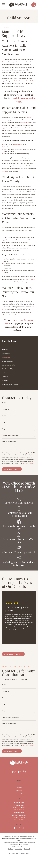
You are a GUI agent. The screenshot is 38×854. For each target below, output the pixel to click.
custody (4, 171)
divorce (4, 62)
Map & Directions (19, 809)
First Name (5, 403)
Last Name (5, 409)
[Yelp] (15, 828)
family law (18, 282)
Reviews (19, 791)
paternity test (24, 123)
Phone (4, 416)
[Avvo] (23, 828)
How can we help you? (9, 441)
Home (19, 784)
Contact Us (19, 794)
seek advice (31, 279)
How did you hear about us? (10, 435)
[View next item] (19, 648)
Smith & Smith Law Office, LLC (23, 81)
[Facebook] (19, 828)
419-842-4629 (19, 771)
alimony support (18, 144)
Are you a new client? (8, 429)
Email (3, 422)
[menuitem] (19, 349)
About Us (19, 787)
